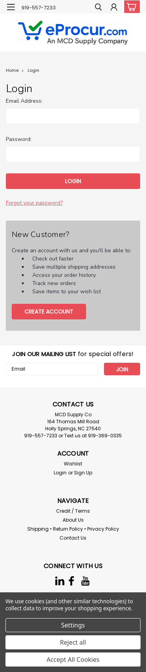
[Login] (114, 8)
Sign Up (83, 472)
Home (12, 70)
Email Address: (24, 101)
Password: (19, 139)
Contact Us (73, 538)
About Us (73, 520)
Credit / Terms (73, 511)
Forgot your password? (34, 203)
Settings (73, 625)
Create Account (49, 312)
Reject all (73, 642)
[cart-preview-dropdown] (130, 6)
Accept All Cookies (73, 659)
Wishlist (73, 463)
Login (33, 70)
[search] (98, 8)
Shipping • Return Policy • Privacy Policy (73, 529)
